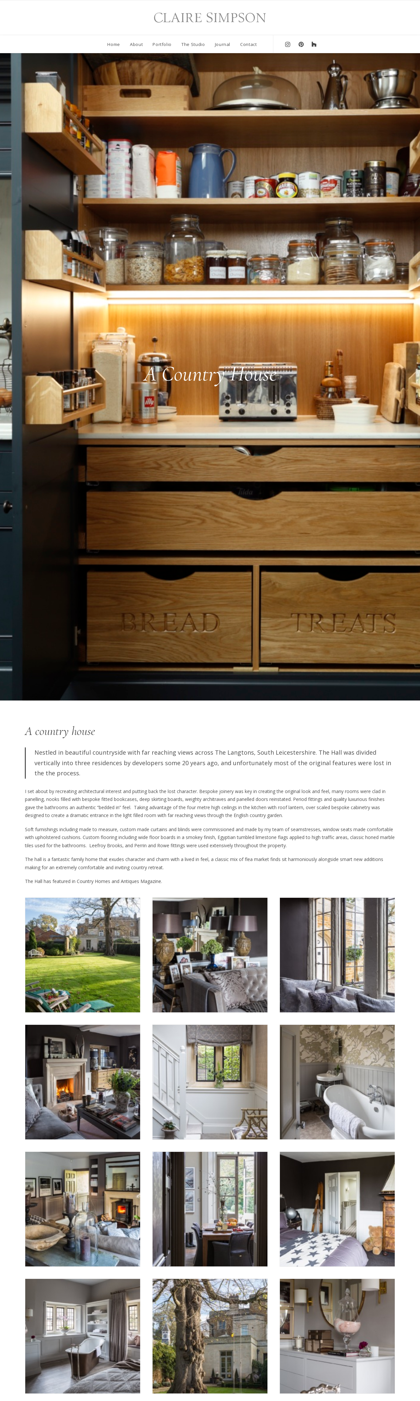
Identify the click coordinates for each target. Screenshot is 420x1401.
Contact (248, 44)
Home (113, 44)
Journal (223, 44)
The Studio (193, 44)
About (136, 44)
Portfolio (162, 44)
